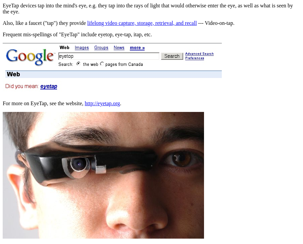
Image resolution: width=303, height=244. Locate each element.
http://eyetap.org (102, 103)
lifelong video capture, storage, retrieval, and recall (142, 23)
